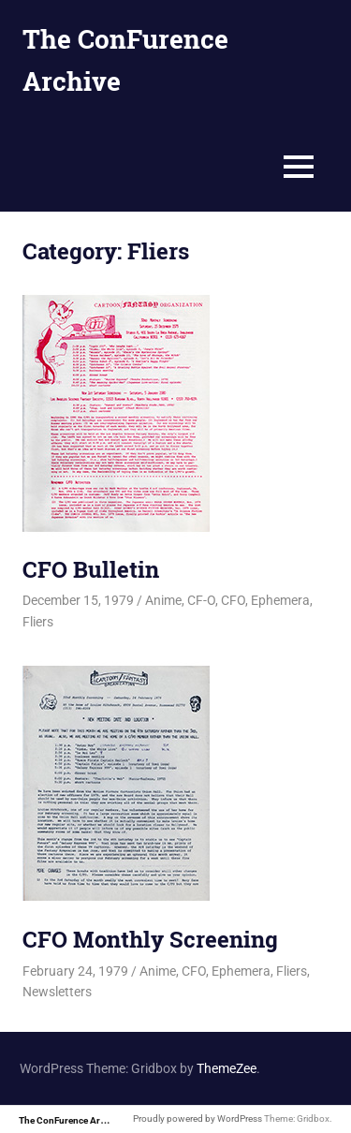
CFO (233, 600)
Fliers (37, 621)
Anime (163, 600)
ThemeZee (226, 1068)
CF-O (201, 600)
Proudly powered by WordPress (197, 1118)
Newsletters (57, 991)
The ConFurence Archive (71, 1120)
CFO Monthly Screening (150, 939)
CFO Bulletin (90, 569)
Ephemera (280, 600)
